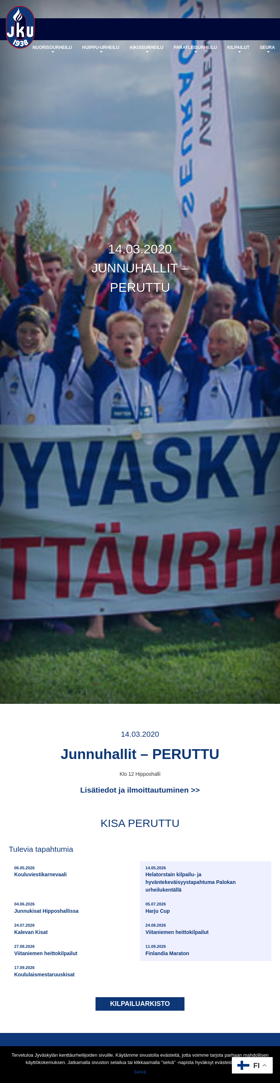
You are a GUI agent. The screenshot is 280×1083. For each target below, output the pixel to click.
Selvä (140, 1072)
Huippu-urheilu (100, 49)
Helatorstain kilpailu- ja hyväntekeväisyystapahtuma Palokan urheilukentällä (206, 879)
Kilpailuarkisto (140, 1003)
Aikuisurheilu (146, 49)
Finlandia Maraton (167, 949)
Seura (267, 49)
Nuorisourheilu (52, 49)
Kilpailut (238, 49)
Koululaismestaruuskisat (44, 971)
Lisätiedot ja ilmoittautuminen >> (140, 790)
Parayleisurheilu (195, 49)
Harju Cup (157, 907)
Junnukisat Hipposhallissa (46, 907)
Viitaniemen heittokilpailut (177, 928)
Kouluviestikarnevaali (40, 871)
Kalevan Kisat (31, 928)
